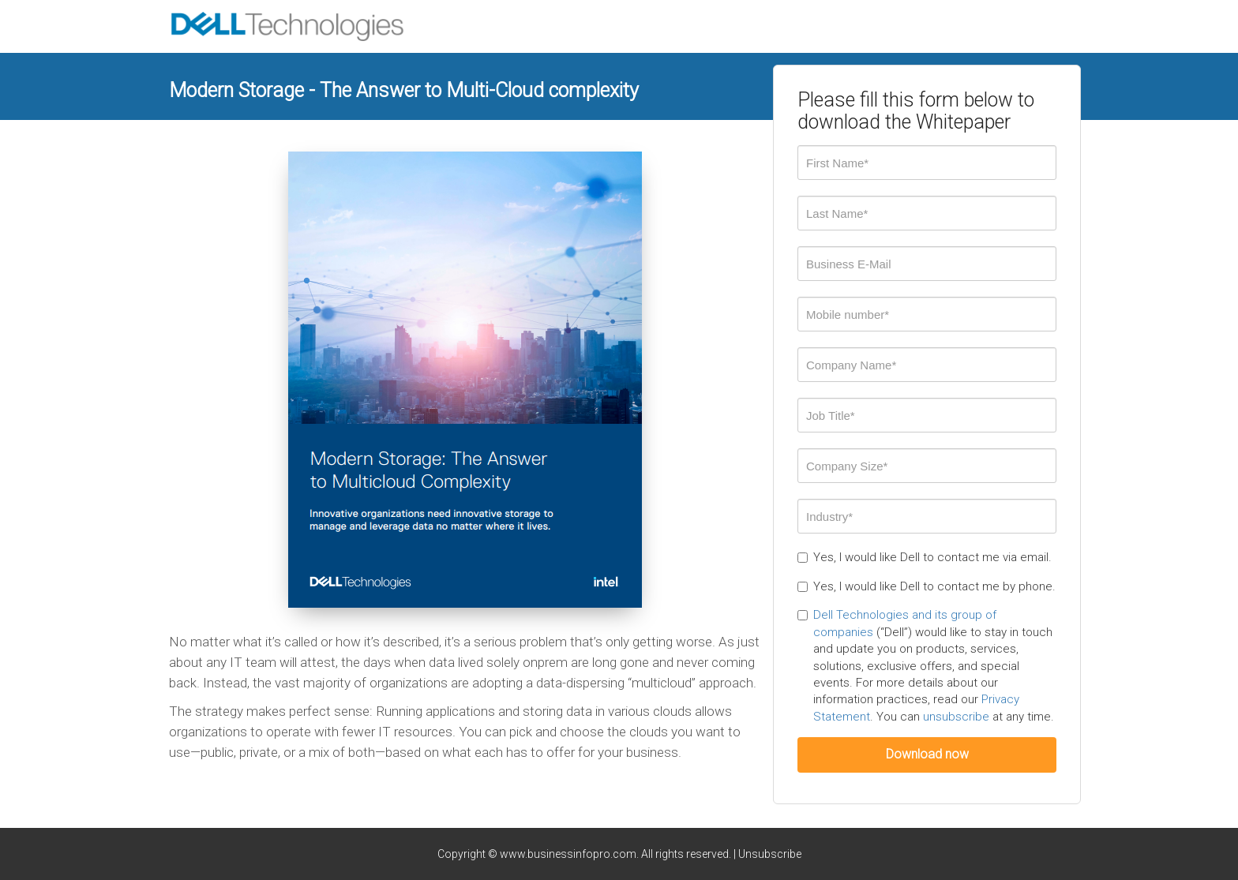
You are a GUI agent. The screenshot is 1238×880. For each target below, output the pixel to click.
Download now (927, 754)
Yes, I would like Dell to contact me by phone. (926, 586)
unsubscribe (956, 717)
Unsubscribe (769, 854)
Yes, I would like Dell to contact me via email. (924, 557)
